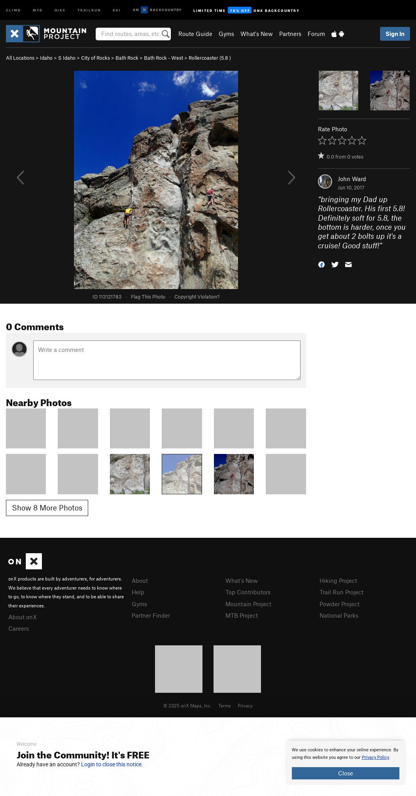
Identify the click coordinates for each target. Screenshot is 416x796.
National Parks (339, 615)
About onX (22, 616)
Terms (224, 705)
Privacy (245, 705)
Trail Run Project (341, 592)
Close (345, 773)
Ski (117, 9)
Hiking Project (338, 580)
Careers (18, 628)
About (140, 580)
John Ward (352, 178)
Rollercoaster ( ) (210, 58)
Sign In (395, 33)
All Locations (20, 58)
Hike (60, 9)
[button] (321, 263)
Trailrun (89, 9)
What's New (256, 33)
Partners (290, 33)
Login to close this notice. (112, 764)
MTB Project (241, 615)
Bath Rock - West (163, 58)
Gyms (226, 33)
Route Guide (195, 33)
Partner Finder (151, 615)
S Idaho (67, 58)
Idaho (46, 58)
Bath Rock (126, 58)
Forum (316, 33)
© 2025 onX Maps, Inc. (187, 705)
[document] (345, 762)
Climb (13, 9)
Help (138, 592)
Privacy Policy (375, 757)
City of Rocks (95, 58)
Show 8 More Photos (47, 507)
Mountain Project (248, 603)
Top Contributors (247, 592)
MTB (38, 9)
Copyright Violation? (196, 296)
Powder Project (339, 603)
